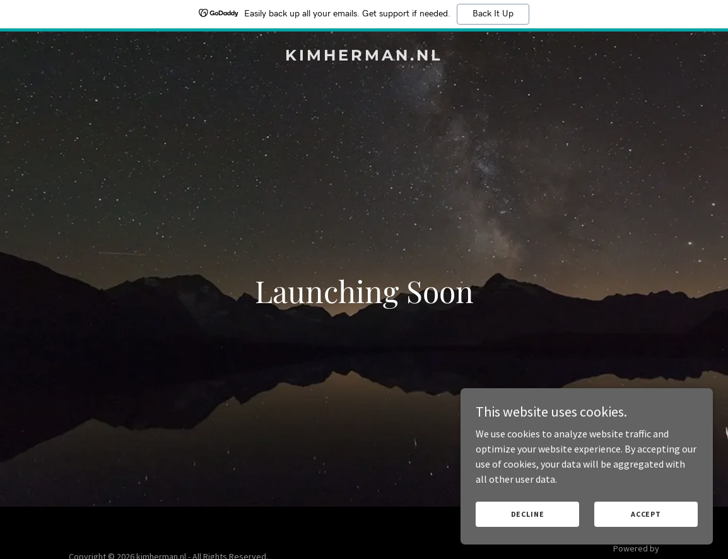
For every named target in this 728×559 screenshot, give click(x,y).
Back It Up (493, 13)
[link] (364, 56)
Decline (527, 514)
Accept (646, 514)
